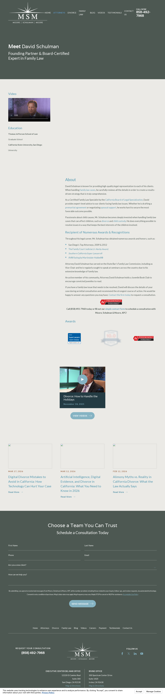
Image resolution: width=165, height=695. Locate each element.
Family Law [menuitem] (82, 13)
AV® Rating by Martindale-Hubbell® (85, 257)
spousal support (108, 207)
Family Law (66, 628)
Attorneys (44, 628)
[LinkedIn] (135, 653)
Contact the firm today (120, 295)
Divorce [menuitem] (72, 12)
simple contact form (115, 309)
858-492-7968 (143, 14)
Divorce (55, 628)
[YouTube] (141, 653)
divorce (105, 221)
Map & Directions (73, 686)
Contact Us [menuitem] (129, 13)
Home (35, 628)
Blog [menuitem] (92, 12)
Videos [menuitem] (101, 12)
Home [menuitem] (48, 12)
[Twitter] (128, 653)
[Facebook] (122, 653)
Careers (92, 628)
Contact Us (127, 628)
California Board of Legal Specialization (124, 200)
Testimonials (114, 628)
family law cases (87, 190)
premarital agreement (75, 207)
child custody (119, 221)
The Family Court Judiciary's (88, 249)
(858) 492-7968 (78, 309)
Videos (84, 628)
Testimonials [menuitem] (115, 12)
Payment (102, 628)
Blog (76, 628)
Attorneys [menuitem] (59, 12)
